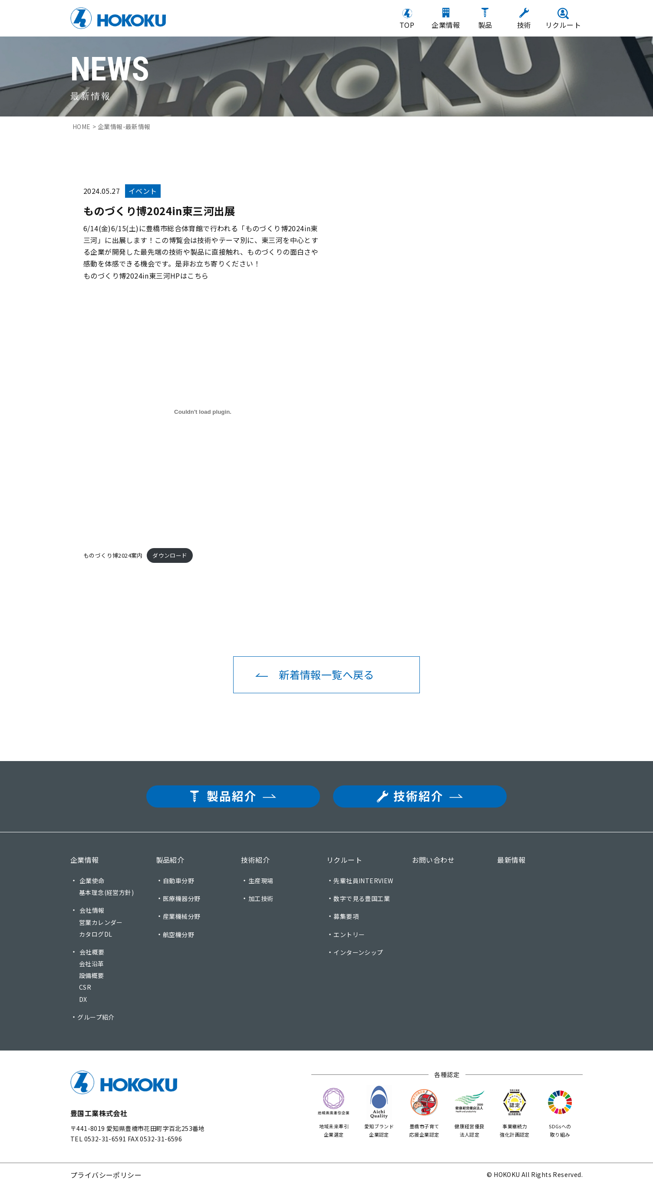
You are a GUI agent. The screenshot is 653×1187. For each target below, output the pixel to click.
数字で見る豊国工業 (361, 898)
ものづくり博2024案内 (113, 555)
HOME (82, 126)
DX (83, 999)
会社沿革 (91, 963)
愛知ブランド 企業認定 (379, 1111)
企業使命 (92, 880)
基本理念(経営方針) (106, 892)
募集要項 (346, 916)
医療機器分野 (181, 898)
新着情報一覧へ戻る (326, 674)
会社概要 (92, 952)
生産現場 (261, 880)
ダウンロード (169, 555)
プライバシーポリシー (106, 1175)
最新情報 (511, 860)
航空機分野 (178, 934)
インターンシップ (358, 952)
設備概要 (91, 975)
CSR (85, 987)
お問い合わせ (433, 860)
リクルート (344, 860)
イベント (143, 191)
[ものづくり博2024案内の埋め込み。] (202, 412)
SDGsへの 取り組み (560, 1111)
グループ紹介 (95, 1017)
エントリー (349, 934)
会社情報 (92, 910)
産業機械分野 (181, 916)
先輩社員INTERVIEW (363, 880)
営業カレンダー (101, 922)
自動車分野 (178, 880)
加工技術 (261, 898)
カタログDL (95, 934)
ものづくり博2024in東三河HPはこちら (145, 275)
